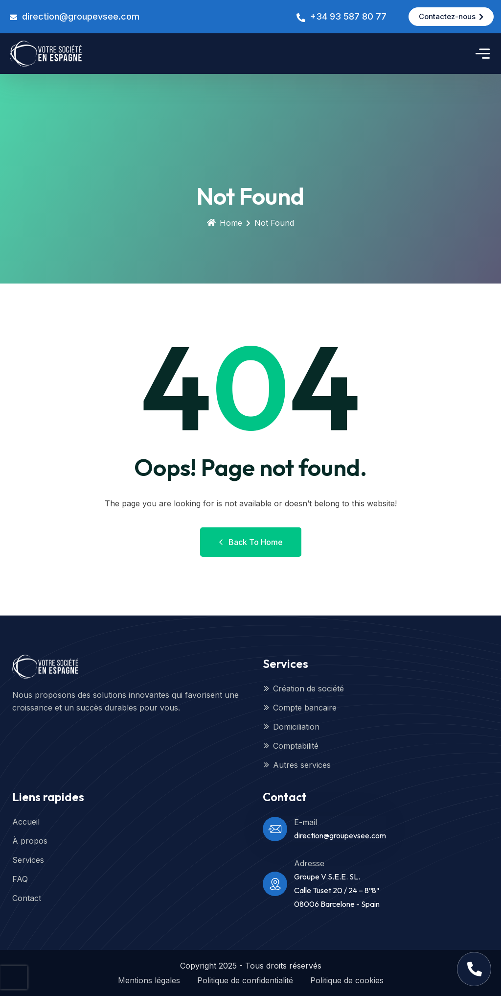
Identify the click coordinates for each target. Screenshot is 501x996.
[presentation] (13, 977)
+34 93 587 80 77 (348, 16)
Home (224, 223)
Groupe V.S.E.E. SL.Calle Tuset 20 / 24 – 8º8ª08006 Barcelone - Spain (337, 890)
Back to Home (251, 542)
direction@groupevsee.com (80, 16)
